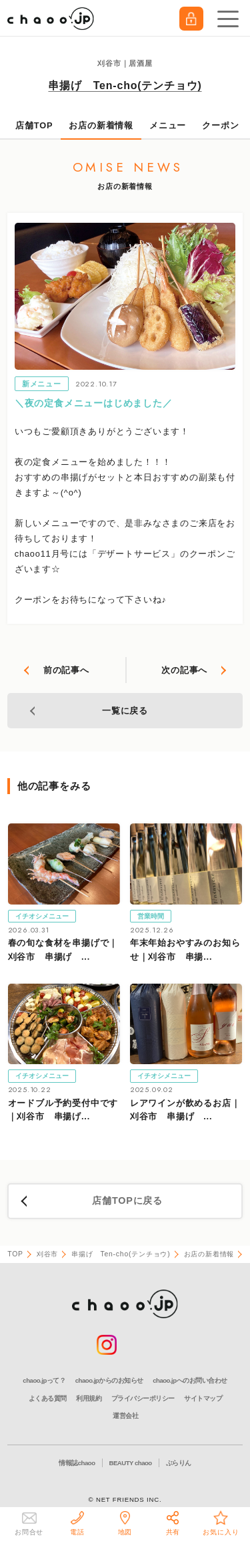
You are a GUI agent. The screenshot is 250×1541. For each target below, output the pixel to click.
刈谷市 (47, 1254)
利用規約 (88, 1398)
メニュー (167, 125)
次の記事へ (184, 670)
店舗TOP (34, 125)
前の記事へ (66, 670)
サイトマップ (203, 1398)
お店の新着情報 (101, 125)
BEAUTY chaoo (130, 1463)
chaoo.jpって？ (44, 1380)
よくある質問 (48, 1398)
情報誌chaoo (77, 1463)
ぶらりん (178, 1463)
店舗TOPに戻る (127, 1200)
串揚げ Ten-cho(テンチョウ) (124, 85)
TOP (15, 1254)
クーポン (220, 125)
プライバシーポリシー (143, 1398)
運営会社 (125, 1415)
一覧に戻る (125, 711)
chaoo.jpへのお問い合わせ (190, 1380)
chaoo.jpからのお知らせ (109, 1380)
